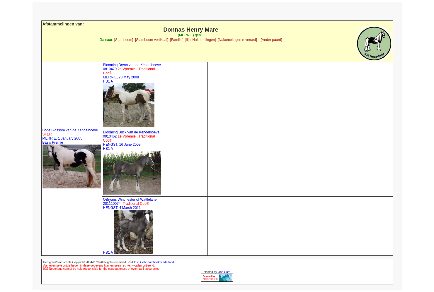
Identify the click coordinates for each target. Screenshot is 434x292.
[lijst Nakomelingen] (200, 40)
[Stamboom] (123, 40)
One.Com (224, 272)
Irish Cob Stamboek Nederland (154, 262)
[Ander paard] (271, 40)
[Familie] (176, 40)
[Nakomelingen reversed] (237, 40)
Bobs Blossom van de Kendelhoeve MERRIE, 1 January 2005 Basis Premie (70, 136)
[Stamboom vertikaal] (151, 40)
